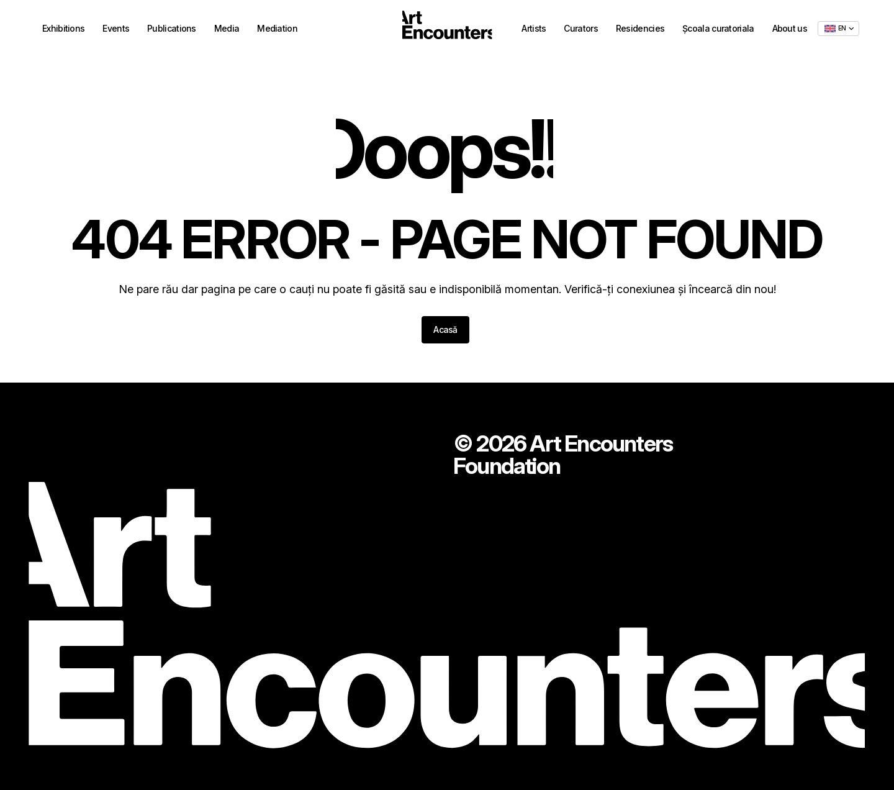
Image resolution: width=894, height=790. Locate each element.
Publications (171, 30)
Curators (580, 29)
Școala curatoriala (718, 29)
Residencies (640, 29)
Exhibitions (63, 30)
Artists (534, 29)
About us (789, 29)
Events (115, 30)
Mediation (277, 30)
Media (227, 30)
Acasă (445, 329)
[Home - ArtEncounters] (447, 29)
